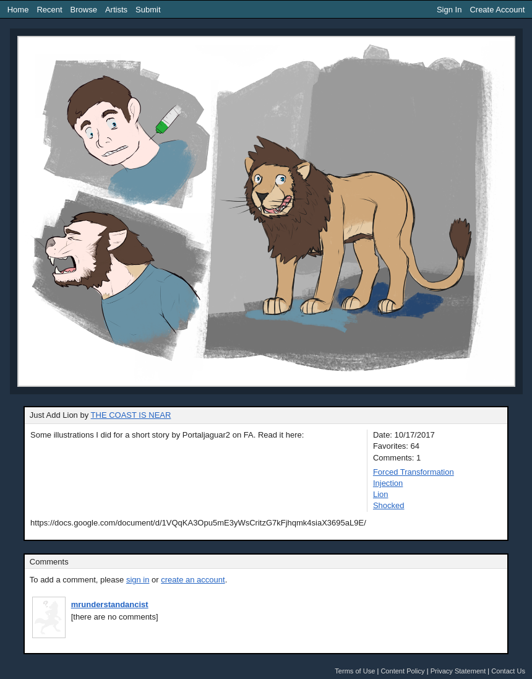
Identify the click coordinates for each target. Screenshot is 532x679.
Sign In (449, 9)
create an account (193, 579)
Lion (380, 494)
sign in (138, 579)
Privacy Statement (458, 671)
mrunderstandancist (109, 604)
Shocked (389, 505)
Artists (116, 9)
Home (18, 9)
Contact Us (508, 671)
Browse (84, 9)
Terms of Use (355, 671)
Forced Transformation (413, 472)
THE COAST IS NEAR (131, 415)
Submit (147, 9)
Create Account (497, 9)
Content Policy (402, 671)
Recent (49, 9)
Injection (388, 483)
